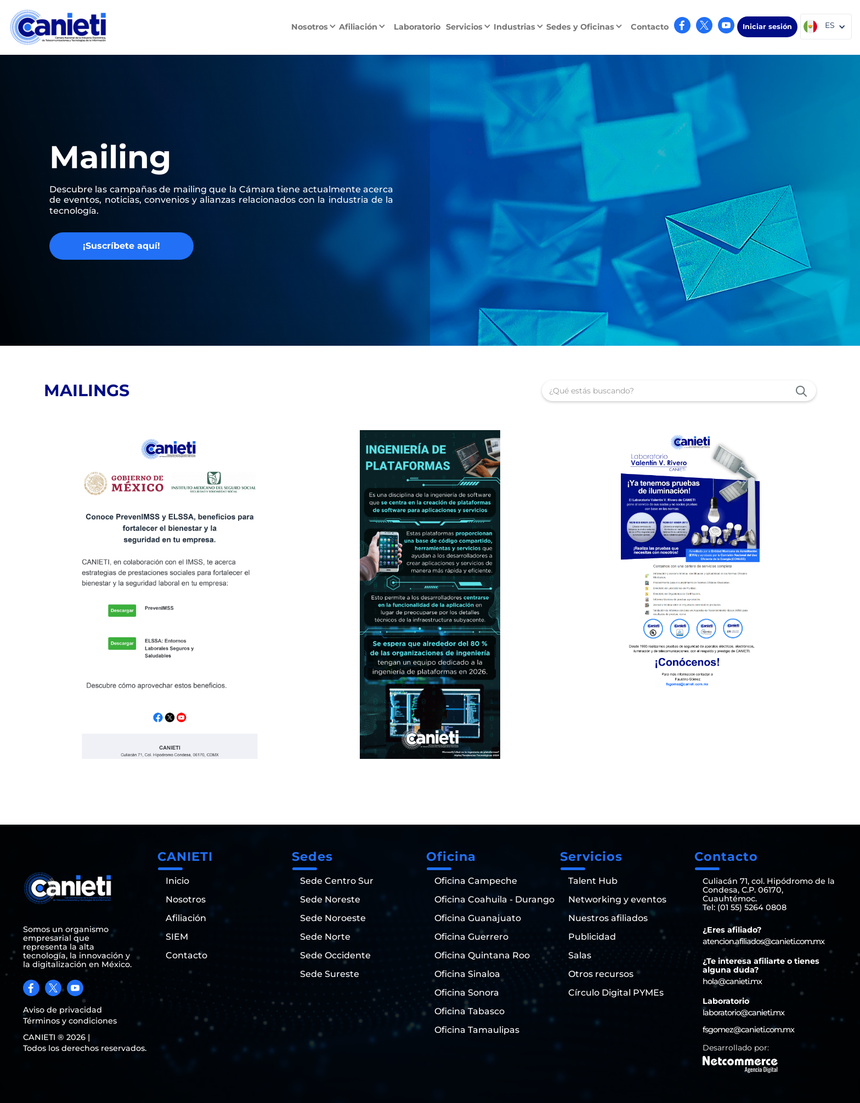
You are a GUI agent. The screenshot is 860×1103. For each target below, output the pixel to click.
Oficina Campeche (475, 881)
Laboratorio (417, 27)
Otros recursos (600, 974)
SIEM (177, 937)
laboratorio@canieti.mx (743, 1012)
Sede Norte (325, 937)
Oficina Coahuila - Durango (494, 899)
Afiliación (186, 918)
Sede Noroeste (333, 918)
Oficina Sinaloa (467, 974)
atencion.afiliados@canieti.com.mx (763, 941)
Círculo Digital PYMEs (616, 992)
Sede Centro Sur (337, 881)
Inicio (177, 881)
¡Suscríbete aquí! (121, 246)
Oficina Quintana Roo (482, 955)
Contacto (650, 27)
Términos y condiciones (70, 1021)
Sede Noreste (330, 899)
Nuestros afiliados (608, 918)
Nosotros (186, 899)
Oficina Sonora (466, 992)
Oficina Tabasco (469, 1011)
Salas (579, 955)
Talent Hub (593, 881)
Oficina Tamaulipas (476, 1030)
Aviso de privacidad (62, 1010)
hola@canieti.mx (732, 981)
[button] (315, 27)
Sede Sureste (329, 974)
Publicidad (592, 937)
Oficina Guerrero (471, 937)
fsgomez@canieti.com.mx (748, 1029)
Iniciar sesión (767, 26)
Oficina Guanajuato (477, 918)
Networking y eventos (617, 899)
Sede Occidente (335, 955)
